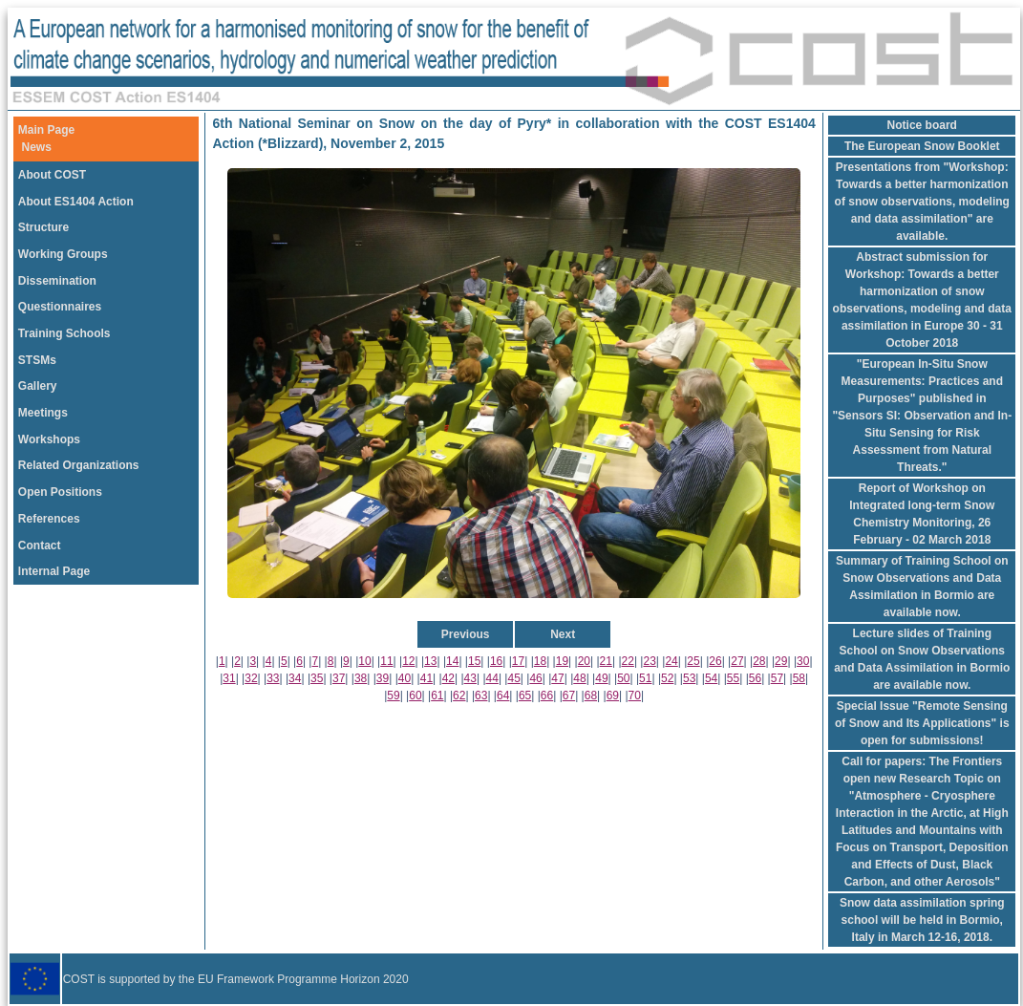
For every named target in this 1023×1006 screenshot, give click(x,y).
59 (393, 695)
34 (294, 678)
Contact (39, 545)
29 (781, 661)
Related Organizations (78, 465)
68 (591, 695)
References (49, 518)
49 (601, 678)
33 (272, 678)
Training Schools (64, 333)
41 (426, 678)
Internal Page (54, 571)
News (37, 147)
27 (737, 661)
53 (689, 678)
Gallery (37, 386)
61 (437, 695)
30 (803, 661)
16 (496, 661)
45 (513, 678)
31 (229, 678)
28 (759, 661)
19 (562, 661)
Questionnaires (59, 306)
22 (628, 661)
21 (606, 661)
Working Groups (63, 254)
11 (386, 661)
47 (557, 678)
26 (715, 661)
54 (711, 678)
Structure (43, 227)
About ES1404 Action (76, 201)
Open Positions (60, 492)
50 (623, 678)
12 (408, 661)
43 (470, 678)
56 (755, 678)
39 (382, 678)
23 (649, 661)
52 (667, 678)
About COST (52, 175)
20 (584, 661)
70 (635, 695)
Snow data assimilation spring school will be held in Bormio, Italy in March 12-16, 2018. (922, 920)
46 (535, 678)
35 (316, 678)
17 (518, 661)
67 (569, 695)
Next (562, 634)
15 (474, 661)
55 (733, 678)
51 (645, 678)
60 (415, 695)
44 (492, 678)
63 (481, 695)
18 (540, 661)
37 (338, 678)
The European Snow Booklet (922, 146)
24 (671, 661)
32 (251, 678)
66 (547, 695)
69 (613, 695)
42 (448, 678)
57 (777, 678)
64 (503, 695)
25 (693, 661)
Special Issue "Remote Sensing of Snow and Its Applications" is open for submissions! (922, 723)
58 (799, 678)
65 (525, 695)
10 (364, 661)
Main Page (46, 130)
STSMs (37, 360)
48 (579, 678)
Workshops (49, 439)
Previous (465, 634)
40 (404, 678)
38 (360, 678)
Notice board (922, 125)
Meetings (43, 412)
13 (430, 661)
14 (452, 661)
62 (459, 695)
